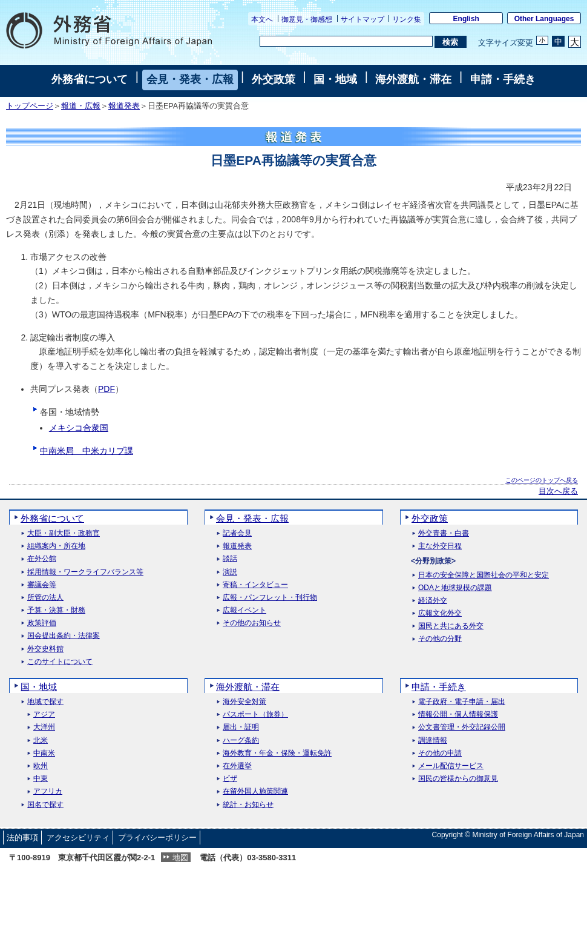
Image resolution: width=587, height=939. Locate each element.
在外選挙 (237, 766)
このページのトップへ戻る (541, 480)
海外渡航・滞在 (413, 79)
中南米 (44, 753)
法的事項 (22, 837)
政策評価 (41, 623)
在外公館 (41, 559)
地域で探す (45, 702)
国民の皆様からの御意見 (458, 779)
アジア (44, 714)
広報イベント (244, 610)
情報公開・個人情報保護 (458, 714)
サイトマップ (362, 19)
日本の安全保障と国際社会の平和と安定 (483, 575)
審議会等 (41, 585)
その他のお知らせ (252, 623)
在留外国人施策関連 (255, 791)
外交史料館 (45, 649)
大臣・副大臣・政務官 (63, 533)
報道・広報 (80, 106)
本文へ (262, 19)
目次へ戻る (558, 491)
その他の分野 (440, 639)
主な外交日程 (440, 546)
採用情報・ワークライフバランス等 (85, 572)
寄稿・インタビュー (255, 585)
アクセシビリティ (78, 837)
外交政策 (273, 79)
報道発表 (124, 106)
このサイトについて (60, 662)
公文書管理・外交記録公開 (461, 727)
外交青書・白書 (443, 533)
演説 (230, 572)
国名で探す (45, 805)
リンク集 (406, 19)
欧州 (40, 766)
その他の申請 (440, 753)
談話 (230, 559)
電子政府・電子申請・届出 (461, 702)
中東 (40, 779)
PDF (106, 389)
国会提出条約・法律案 (63, 636)
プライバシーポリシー (157, 837)
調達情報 (432, 741)
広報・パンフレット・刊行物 (270, 598)
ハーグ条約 (241, 741)
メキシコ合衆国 (78, 428)
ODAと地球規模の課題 (455, 588)
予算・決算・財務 (56, 610)
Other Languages (544, 19)
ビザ (230, 779)
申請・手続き (503, 79)
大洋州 (44, 727)
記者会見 (237, 533)
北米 (40, 741)
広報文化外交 (440, 613)
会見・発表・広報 (190, 79)
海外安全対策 (244, 702)
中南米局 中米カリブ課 (86, 451)
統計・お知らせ (248, 805)
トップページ (29, 106)
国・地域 (335, 79)
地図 (180, 857)
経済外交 (432, 601)
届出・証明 (241, 727)
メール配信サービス (451, 766)
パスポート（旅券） (255, 714)
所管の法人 (45, 598)
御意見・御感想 (306, 19)
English (466, 19)
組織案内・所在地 (56, 546)
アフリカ (47, 791)
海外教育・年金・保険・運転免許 (277, 753)
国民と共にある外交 (451, 626)
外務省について (89, 79)
